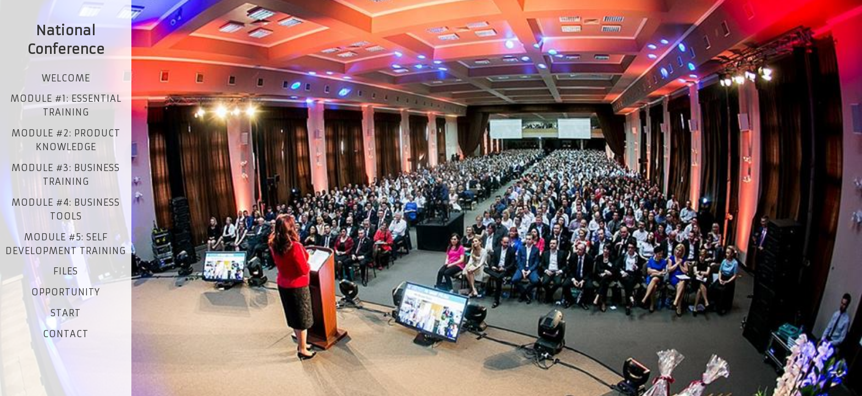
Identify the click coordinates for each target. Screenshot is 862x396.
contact (66, 333)
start (66, 312)
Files (65, 271)
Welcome (66, 78)
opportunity (65, 292)
